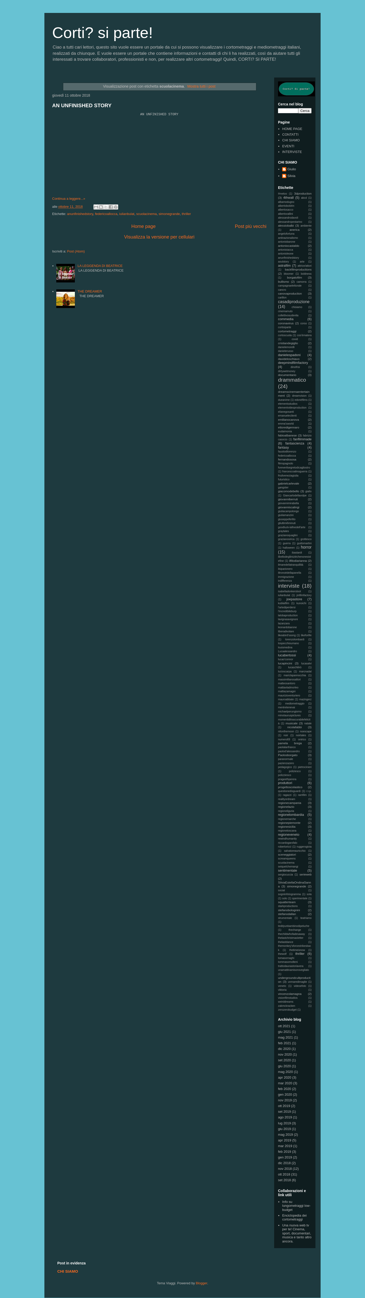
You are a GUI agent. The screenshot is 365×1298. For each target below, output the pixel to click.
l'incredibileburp (287, 611)
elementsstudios (287, 403)
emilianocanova (288, 419)
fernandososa (287, 459)
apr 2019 (284, 1140)
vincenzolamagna (289, 993)
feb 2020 (284, 1089)
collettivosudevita (288, 315)
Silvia (291, 176)
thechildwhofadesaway (291, 934)
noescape (306, 731)
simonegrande (169, 214)
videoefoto (300, 986)
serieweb (305, 874)
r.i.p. (309, 791)
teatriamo (306, 918)
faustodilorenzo (287, 451)
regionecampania (289, 802)
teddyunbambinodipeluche (293, 926)
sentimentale (287, 870)
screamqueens (287, 858)
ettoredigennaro (288, 427)
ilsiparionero (285, 568)
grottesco (306, 539)
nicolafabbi (294, 727)
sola (309, 894)
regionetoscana (287, 830)
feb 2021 (284, 1043)
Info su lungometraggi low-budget (296, 1206)
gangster (283, 487)
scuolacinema (146, 214)
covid (295, 339)
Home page (143, 226)
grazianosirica (286, 539)
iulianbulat (126, 214)
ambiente (306, 225)
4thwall (288, 197)
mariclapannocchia (295, 675)
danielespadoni (289, 355)
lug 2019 (284, 1123)
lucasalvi (306, 663)
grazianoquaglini (288, 535)
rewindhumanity (287, 838)
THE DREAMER (89, 291)
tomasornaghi (286, 958)
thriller (186, 214)
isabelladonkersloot (289, 591)
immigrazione (286, 576)
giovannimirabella (288, 503)
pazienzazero (286, 763)
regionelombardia (291, 815)
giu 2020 (284, 1066)
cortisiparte (284, 327)
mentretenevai (286, 707)
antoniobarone (286, 241)
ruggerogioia (304, 846)
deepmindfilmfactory (293, 363)
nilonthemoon (286, 731)
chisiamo (297, 307)
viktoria (282, 989)
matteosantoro (286, 683)
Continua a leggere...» (68, 199)
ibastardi (297, 552)
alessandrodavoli (288, 217)
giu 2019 (284, 1129)
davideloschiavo (288, 358)
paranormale (285, 759)
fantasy (283, 447)
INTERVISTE (292, 152)
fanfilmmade (302, 439)
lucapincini (285, 663)
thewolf (282, 954)
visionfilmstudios (288, 997)
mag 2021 (285, 1037)
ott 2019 (284, 1106)
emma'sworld (286, 423)
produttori (285, 783)
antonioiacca (285, 249)
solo (284, 898)
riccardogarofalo (287, 842)
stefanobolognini (289, 910)
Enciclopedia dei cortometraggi (294, 1217)
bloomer (289, 273)
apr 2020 (284, 1077)
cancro (282, 289)
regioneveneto (288, 834)
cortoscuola (285, 335)
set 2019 (284, 1111)
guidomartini (304, 543)
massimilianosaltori (289, 679)
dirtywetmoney (286, 371)
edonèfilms (301, 399)
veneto (282, 986)
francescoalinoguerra (294, 471)
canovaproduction (290, 293)
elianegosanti (286, 411)
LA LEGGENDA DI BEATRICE (100, 266)
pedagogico (285, 767)
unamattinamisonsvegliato (293, 970)
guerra (287, 543)
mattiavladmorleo (288, 687)
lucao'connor (285, 659)
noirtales (301, 735)
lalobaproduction (288, 615)
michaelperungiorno (289, 711)
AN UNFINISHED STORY (82, 105)
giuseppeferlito (287, 519)
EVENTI (288, 146)
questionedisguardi (289, 791)
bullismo (283, 281)
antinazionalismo (288, 237)
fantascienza (294, 443)
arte (302, 261)
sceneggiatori (287, 854)
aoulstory (283, 261)
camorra (301, 281)
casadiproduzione (294, 301)
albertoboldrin (286, 205)
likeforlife (306, 635)
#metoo (282, 193)
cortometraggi (287, 331)
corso (303, 323)
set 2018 (284, 1180)
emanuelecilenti (287, 415)
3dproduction (303, 193)
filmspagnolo (285, 463)
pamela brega (290, 743)
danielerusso (285, 351)
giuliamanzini (285, 515)
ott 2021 (284, 1026)
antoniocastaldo (288, 245)
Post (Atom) (76, 251)
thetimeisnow (297, 950)
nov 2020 (285, 1054)
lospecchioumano (288, 643)
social (281, 890)
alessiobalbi (286, 225)
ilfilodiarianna (298, 560)
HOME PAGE (292, 129)
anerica (294, 229)
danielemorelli (286, 347)
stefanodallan (287, 914)
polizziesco (284, 775)
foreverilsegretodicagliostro (294, 467)
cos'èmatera (304, 335)
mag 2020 (285, 1072)
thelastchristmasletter (290, 937)
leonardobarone (287, 627)
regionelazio (286, 806)
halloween (289, 547)
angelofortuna (286, 233)
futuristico (283, 479)
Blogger (201, 1283)
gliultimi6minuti (287, 523)
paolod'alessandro (289, 751)
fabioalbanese (287, 435)
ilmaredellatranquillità (290, 564)
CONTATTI (290, 134)
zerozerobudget (287, 1009)
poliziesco (295, 771)
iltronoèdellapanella (289, 572)
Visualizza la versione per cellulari (159, 237)
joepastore (294, 599)
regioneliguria (286, 811)
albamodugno (286, 202)
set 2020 (284, 1060)
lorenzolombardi (294, 639)
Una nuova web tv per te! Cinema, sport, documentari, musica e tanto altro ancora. (296, 1233)
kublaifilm (283, 603)
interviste (288, 586)
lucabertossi (287, 655)
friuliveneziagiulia (288, 475)
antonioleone (285, 253)
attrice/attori (305, 265)
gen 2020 (285, 1094)
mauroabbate (286, 699)
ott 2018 (284, 1174)
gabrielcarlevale (288, 483)
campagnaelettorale (289, 285)
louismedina (285, 647)
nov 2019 (285, 1100)
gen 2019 (285, 1157)
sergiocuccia (285, 874)
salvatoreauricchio (295, 850)
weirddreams (285, 1001)
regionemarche (287, 819)
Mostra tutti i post (201, 86)
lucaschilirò (294, 667)
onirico (302, 739)
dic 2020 (284, 1049)
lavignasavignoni (288, 619)
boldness (306, 273)
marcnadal (305, 671)
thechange (295, 929)
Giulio (291, 169)
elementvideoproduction (292, 407)
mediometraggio (295, 703)
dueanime (284, 399)
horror (306, 547)
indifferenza (285, 580)
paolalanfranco (287, 747)
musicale (292, 723)
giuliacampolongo (288, 511)
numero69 (284, 739)
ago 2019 (285, 1117)
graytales (283, 531)
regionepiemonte (289, 822)
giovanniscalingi (288, 507)
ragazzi (287, 795)
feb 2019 (284, 1152)
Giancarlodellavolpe (294, 495)
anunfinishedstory (80, 214)
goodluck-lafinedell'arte (291, 527)
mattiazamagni (287, 691)
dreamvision (299, 395)
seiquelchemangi (288, 866)
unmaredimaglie (297, 981)
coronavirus (285, 323)
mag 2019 (285, 1134)
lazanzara (284, 623)
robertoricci (284, 846)
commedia (285, 319)
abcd (304, 197)
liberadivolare (286, 631)
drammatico (292, 380)
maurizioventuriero (289, 695)
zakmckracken (286, 1005)
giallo (308, 491)
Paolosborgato (287, 755)
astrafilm (284, 265)
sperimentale (300, 898)
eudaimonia (285, 431)
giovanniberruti (288, 499)
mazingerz (305, 699)
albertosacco (285, 209)
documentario (287, 375)
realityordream (286, 799)
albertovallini (285, 213)
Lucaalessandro (287, 651)
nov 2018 (285, 1169)
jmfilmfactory (304, 595)
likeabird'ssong (287, 635)
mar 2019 (285, 1146)
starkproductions (288, 906)
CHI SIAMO (291, 140)
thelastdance (285, 942)
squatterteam (287, 902)
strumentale (285, 918)
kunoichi (301, 603)
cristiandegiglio (288, 343)
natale (308, 723)
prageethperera (287, 779)
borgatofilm (294, 277)
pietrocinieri (305, 767)
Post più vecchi (250, 226)
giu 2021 (284, 1032)
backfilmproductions (298, 269)
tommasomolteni (288, 962)
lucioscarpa (285, 671)
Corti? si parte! (102, 32)
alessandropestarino (290, 221)
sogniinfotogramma (289, 894)
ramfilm (302, 795)
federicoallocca (106, 214)
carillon (282, 297)
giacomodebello (288, 491)
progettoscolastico (290, 787)
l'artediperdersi (287, 607)
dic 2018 (284, 1163)
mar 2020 (285, 1083)
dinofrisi (295, 367)
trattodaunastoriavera (290, 966)
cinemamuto (285, 311)
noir (286, 735)
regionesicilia (287, 826)
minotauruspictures (289, 715)
